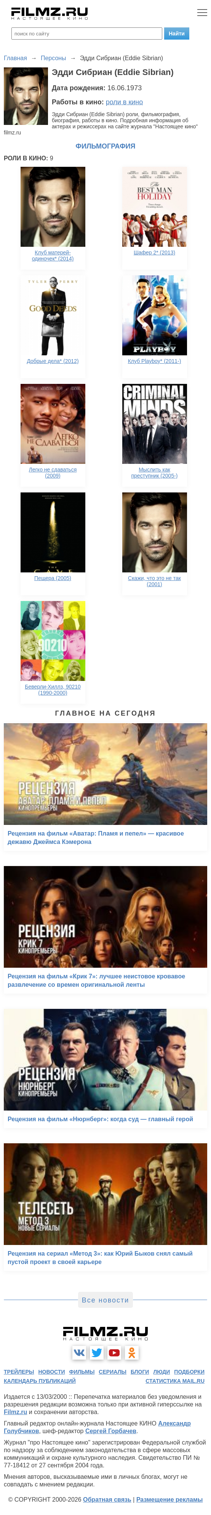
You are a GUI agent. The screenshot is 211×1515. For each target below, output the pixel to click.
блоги (140, 1372)
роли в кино (124, 102)
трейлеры (19, 1372)
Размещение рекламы (169, 1499)
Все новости (105, 1300)
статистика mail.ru (175, 1381)
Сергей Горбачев (110, 1431)
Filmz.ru (15, 1412)
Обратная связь (107, 1499)
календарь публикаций (40, 1381)
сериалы (112, 1372)
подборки (189, 1372)
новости (51, 1372)
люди (161, 1372)
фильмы (81, 1372)
